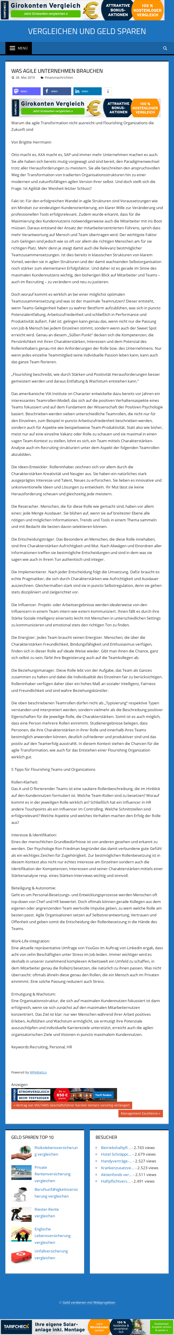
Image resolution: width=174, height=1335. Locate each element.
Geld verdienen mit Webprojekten (89, 1302)
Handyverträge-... (116, 1161)
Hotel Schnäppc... (116, 1154)
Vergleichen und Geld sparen (87, 31)
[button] (26, 91)
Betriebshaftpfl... (116, 1147)
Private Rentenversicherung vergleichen (53, 1174)
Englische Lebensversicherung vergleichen (53, 1235)
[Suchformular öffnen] (165, 48)
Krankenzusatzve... (117, 1167)
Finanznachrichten (59, 77)
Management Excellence (139, 1113)
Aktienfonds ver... (116, 1174)
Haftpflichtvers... (116, 1181)
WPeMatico (38, 1072)
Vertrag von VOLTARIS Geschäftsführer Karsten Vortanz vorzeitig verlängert (73, 1105)
